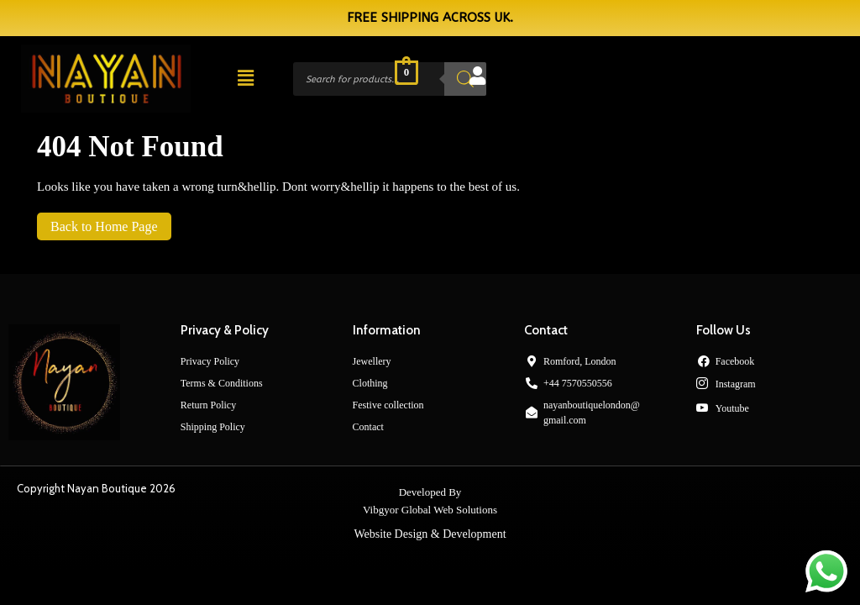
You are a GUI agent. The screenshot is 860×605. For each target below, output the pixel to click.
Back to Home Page (97, 223)
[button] (246, 79)
